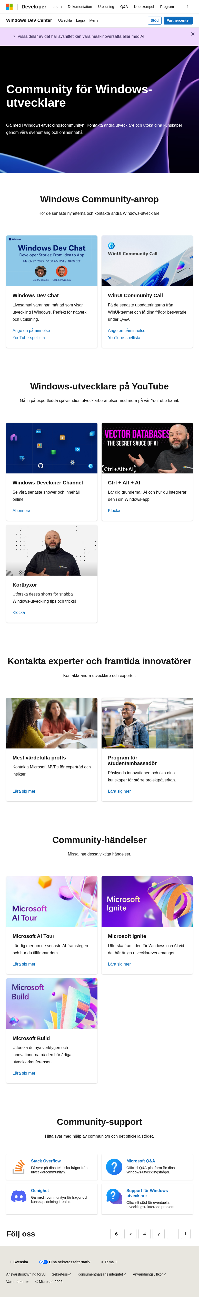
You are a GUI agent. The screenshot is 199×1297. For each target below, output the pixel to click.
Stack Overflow (46, 1161)
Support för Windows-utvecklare (147, 1193)
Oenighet (40, 1190)
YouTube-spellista (29, 338)
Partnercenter (178, 20)
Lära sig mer (24, 791)
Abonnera (21, 510)
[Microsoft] (9, 7)
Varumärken (15, 1282)
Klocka (114, 510)
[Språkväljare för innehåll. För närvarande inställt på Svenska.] (18, 1262)
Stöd (154, 20)
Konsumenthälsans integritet (100, 1274)
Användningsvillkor (148, 1274)
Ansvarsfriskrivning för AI (26, 1274)
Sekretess (60, 1274)
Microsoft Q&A (140, 1161)
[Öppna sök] (188, 6)
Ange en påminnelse (31, 330)
